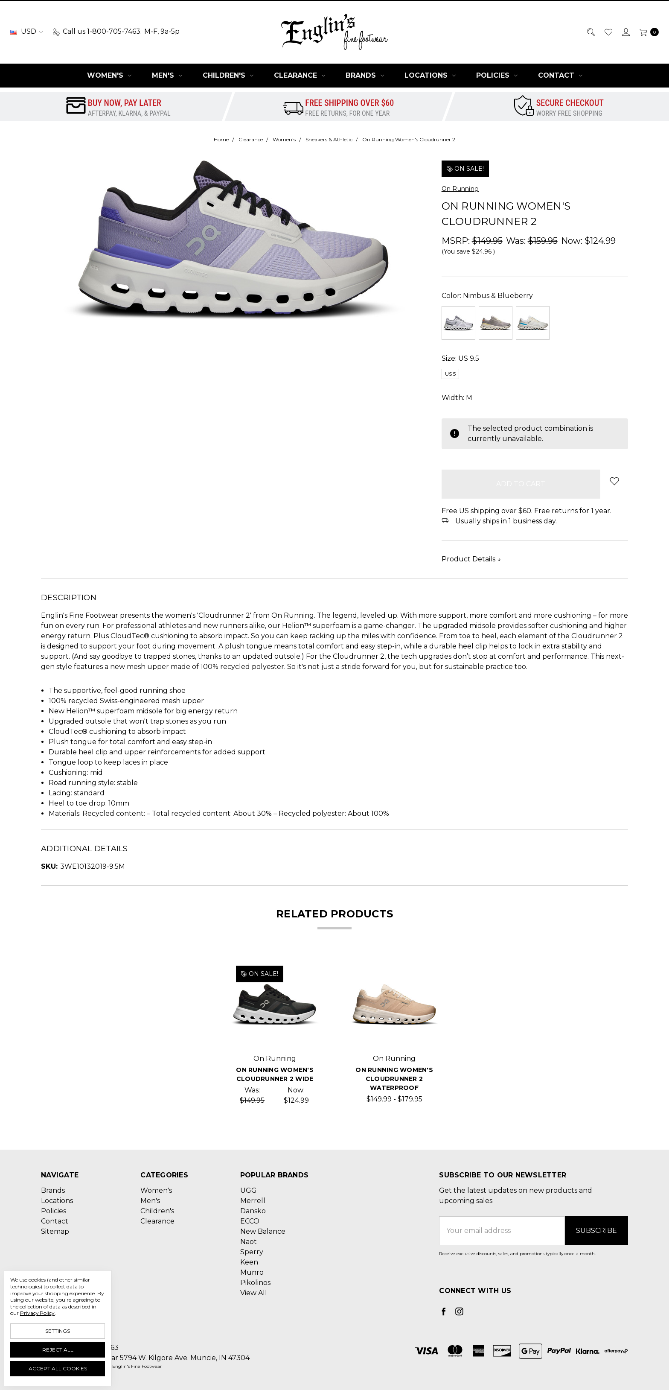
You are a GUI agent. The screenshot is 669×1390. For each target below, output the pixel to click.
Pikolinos (255, 1283)
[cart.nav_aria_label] (647, 32)
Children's (228, 75)
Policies (497, 75)
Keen (249, 1262)
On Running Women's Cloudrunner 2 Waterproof (394, 1079)
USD (26, 31)
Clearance (299, 75)
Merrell (252, 1201)
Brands (365, 75)
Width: (457, 398)
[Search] (590, 32)
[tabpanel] (274, 1033)
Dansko (253, 1211)
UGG (248, 1190)
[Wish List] (608, 32)
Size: (460, 358)
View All (253, 1293)
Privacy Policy (37, 1313)
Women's (109, 75)
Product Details (471, 559)
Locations (430, 75)
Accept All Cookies (58, 1368)
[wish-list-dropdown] (614, 481)
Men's (167, 75)
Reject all (57, 1349)
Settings (57, 1331)
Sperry (251, 1252)
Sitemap (55, 1231)
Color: (487, 296)
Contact (560, 75)
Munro (252, 1272)
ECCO (249, 1221)
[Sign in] (625, 32)
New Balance (262, 1231)
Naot (248, 1242)
